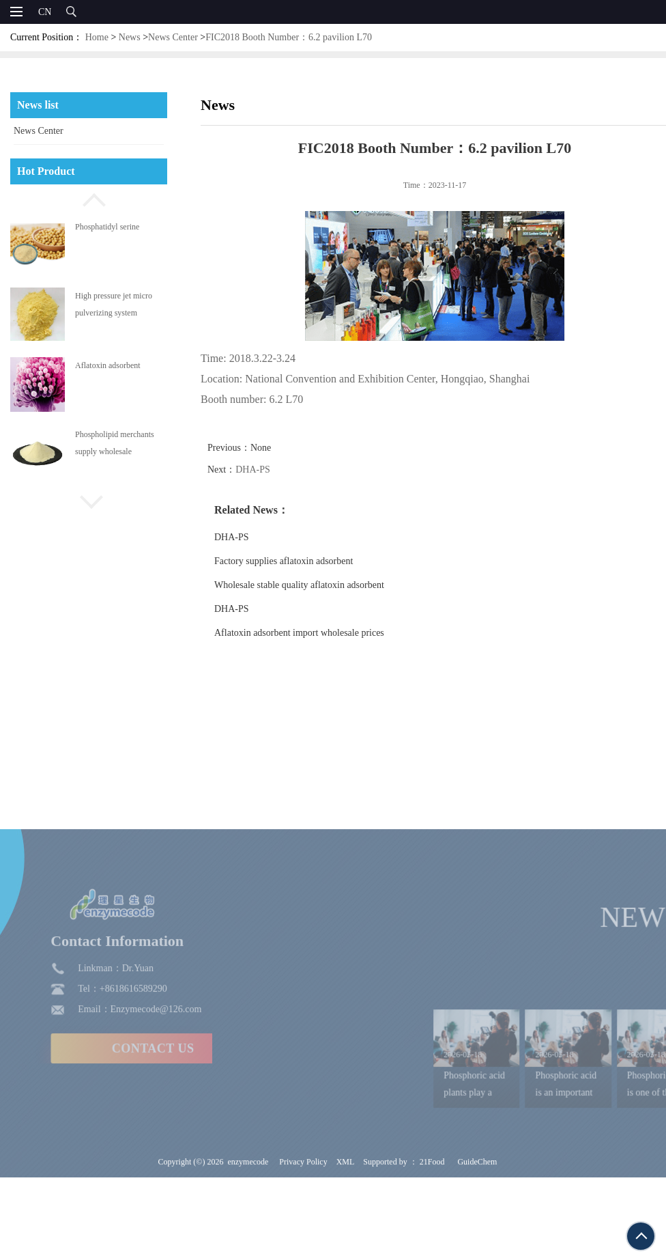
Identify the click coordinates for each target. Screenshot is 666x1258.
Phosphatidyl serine (107, 227)
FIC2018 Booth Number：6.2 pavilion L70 (288, 37)
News (130, 37)
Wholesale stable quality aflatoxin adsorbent (318, 585)
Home (96, 37)
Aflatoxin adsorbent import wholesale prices (318, 633)
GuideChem (477, 1232)
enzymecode (247, 1232)
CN (44, 12)
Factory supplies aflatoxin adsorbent (302, 561)
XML (345, 1232)
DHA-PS (272, 469)
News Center (173, 37)
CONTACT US (104, 1119)
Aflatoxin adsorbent (108, 365)
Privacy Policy (303, 1232)
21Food (432, 1232)
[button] (88, 198)
